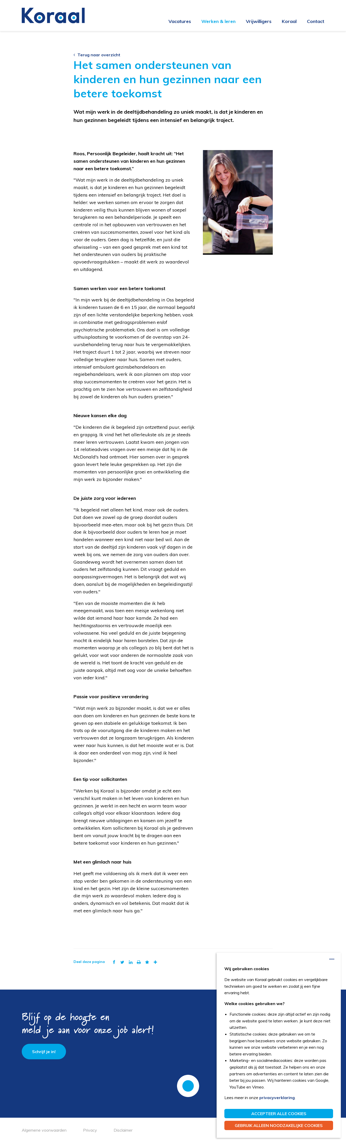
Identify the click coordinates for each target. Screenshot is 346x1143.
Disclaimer (123, 1130)
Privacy (90, 1130)
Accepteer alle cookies (278, 1113)
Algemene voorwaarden (44, 1130)
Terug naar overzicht (96, 54)
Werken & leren (218, 21)
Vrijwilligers (258, 21)
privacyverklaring (277, 1097)
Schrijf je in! (44, 1051)
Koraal (289, 21)
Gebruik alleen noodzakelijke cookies (279, 1125)
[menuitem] (174, 22)
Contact (315, 21)
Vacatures (179, 21)
